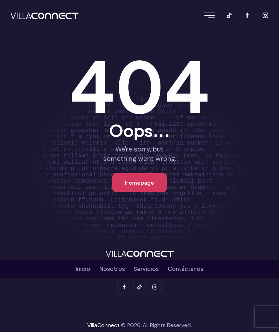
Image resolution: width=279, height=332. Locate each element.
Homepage (139, 182)
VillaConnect (103, 325)
